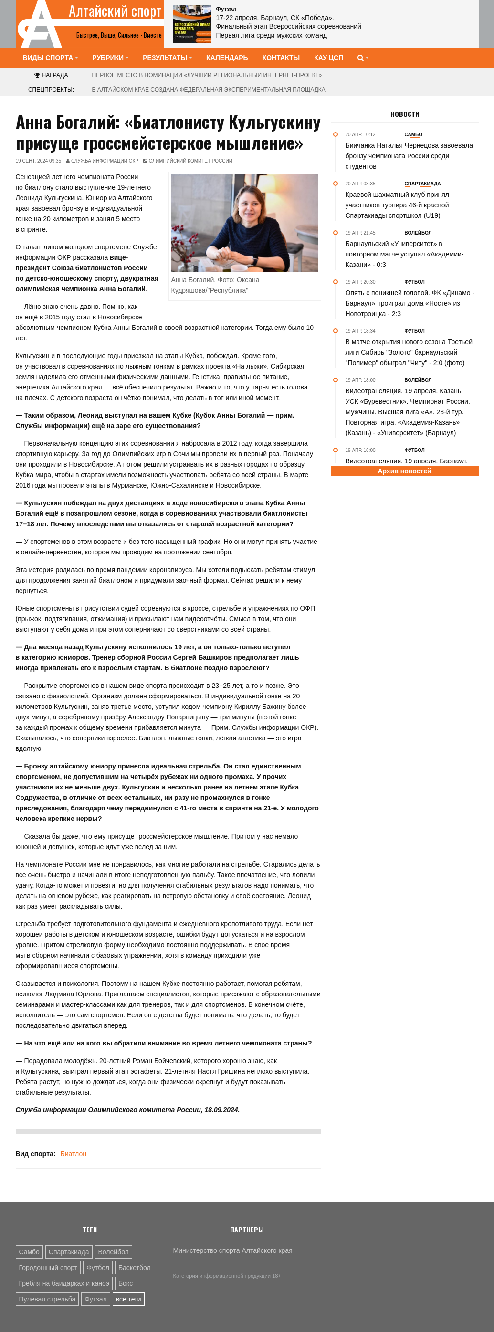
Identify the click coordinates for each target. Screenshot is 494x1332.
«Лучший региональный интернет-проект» (207, 75)
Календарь (227, 57)
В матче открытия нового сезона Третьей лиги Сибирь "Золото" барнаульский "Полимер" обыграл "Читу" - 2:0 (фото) (409, 352)
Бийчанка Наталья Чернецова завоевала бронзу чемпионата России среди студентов (409, 156)
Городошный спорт (48, 1267)
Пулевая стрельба (47, 1299)
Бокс (125, 1283)
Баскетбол (134, 1267)
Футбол (97, 1267)
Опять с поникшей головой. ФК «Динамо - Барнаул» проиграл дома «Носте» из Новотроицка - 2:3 (410, 303)
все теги (128, 1299)
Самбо (29, 1252)
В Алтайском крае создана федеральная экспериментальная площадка (209, 89)
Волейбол (113, 1252)
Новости (404, 114)
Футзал (95, 1299)
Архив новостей (404, 471)
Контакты (281, 57)
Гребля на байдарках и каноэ (64, 1283)
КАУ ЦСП (328, 57)
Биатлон (73, 1154)
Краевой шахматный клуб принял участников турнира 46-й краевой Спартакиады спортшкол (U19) (398, 205)
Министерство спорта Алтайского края (233, 1250)
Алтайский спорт (115, 10)
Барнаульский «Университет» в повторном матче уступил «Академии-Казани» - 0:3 (405, 254)
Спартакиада (69, 1252)
